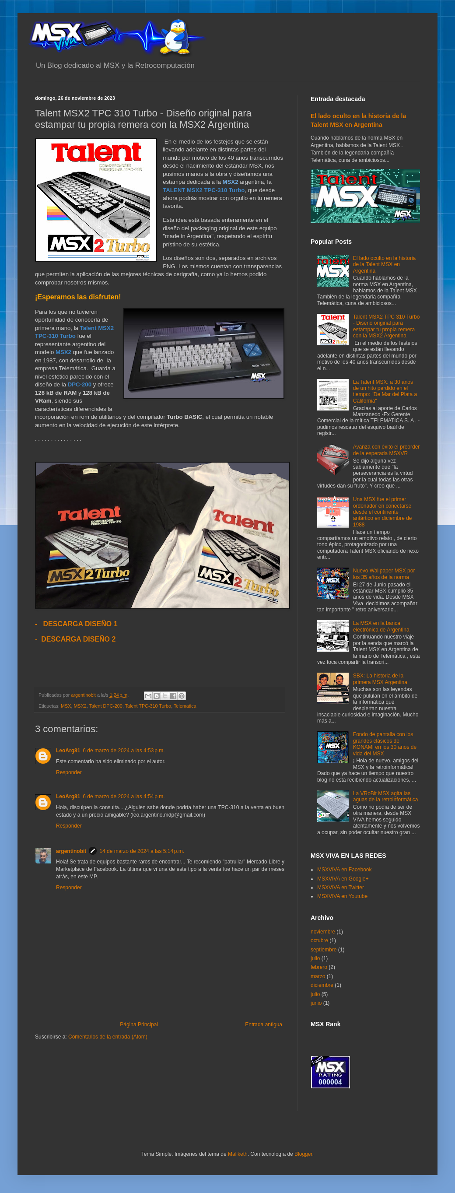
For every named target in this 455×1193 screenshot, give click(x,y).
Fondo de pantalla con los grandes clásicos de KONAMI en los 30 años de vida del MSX (384, 743)
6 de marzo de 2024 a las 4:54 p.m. (123, 796)
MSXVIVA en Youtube (342, 896)
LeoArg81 (68, 750)
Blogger (303, 1154)
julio (315, 958)
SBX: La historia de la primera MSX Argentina (380, 679)
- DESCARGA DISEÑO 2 (75, 639)
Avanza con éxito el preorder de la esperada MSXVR (386, 450)
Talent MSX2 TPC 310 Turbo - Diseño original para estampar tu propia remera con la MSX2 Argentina (386, 326)
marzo (318, 976)
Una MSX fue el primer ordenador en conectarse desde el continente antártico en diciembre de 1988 (382, 512)
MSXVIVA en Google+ (343, 879)
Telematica (185, 706)
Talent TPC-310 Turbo (148, 706)
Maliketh (238, 1154)
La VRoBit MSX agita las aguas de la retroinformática (385, 796)
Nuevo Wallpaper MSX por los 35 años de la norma (384, 574)
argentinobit (71, 851)
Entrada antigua (263, 1024)
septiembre (323, 950)
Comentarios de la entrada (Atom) (107, 1037)
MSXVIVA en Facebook (344, 870)
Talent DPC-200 (105, 706)
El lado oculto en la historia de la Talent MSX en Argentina (384, 264)
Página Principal (139, 1024)
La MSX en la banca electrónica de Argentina (381, 626)
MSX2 (80, 706)
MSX (66, 706)
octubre (319, 940)
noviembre (323, 932)
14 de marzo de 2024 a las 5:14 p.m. (141, 851)
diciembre (322, 985)
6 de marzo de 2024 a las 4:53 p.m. (123, 750)
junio (316, 1003)
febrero (319, 967)
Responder (69, 772)
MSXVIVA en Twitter (340, 887)
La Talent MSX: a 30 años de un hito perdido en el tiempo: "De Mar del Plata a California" (385, 391)
